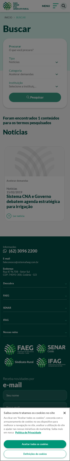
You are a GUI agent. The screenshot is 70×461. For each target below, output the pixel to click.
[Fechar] (64, 413)
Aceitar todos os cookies (35, 444)
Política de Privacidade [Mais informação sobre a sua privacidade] (28, 432)
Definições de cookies (35, 453)
